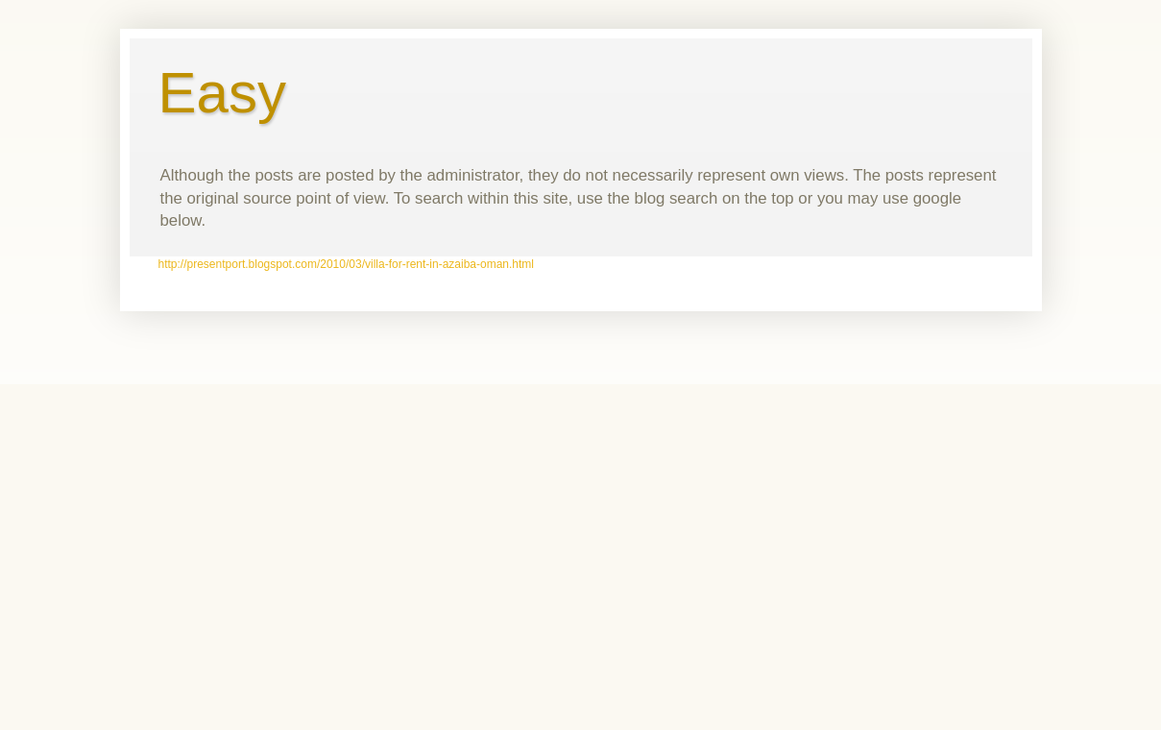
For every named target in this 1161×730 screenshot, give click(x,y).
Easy (222, 93)
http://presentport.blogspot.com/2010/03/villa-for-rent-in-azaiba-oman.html (346, 264)
